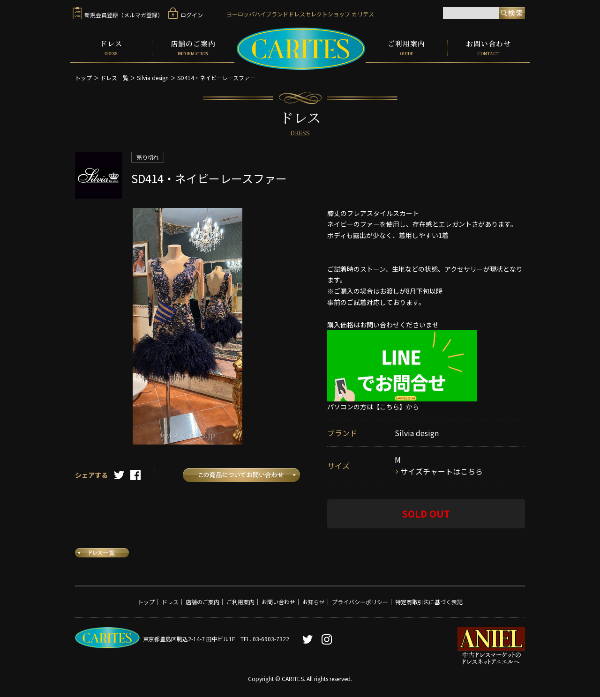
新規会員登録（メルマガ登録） (118, 15)
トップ (83, 78)
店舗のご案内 (193, 48)
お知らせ (313, 602)
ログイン (185, 15)
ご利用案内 (406, 48)
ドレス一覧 (114, 78)
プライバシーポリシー (360, 602)
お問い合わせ (489, 48)
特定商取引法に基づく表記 (429, 602)
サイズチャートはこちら (441, 471)
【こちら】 (389, 406)
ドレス (111, 48)
